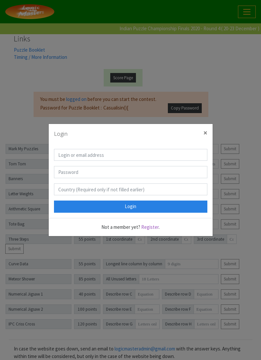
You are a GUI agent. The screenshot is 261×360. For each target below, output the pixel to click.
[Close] (205, 133)
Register (150, 227)
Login (130, 206)
